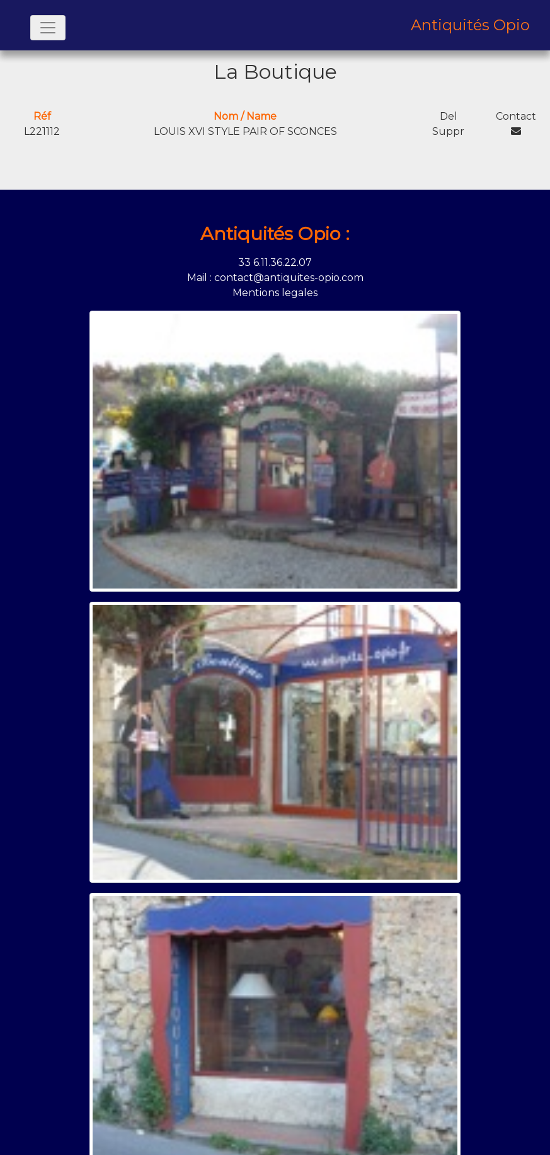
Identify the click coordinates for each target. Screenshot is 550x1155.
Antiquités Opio (470, 25)
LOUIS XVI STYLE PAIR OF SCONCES (245, 131)
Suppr (448, 131)
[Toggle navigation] (48, 27)
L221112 (42, 131)
